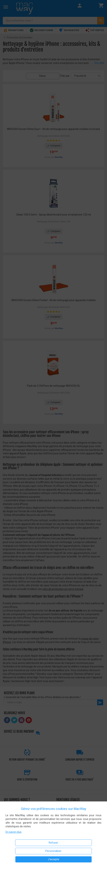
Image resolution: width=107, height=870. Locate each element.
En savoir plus (13, 831)
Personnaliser (53, 850)
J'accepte (53, 859)
